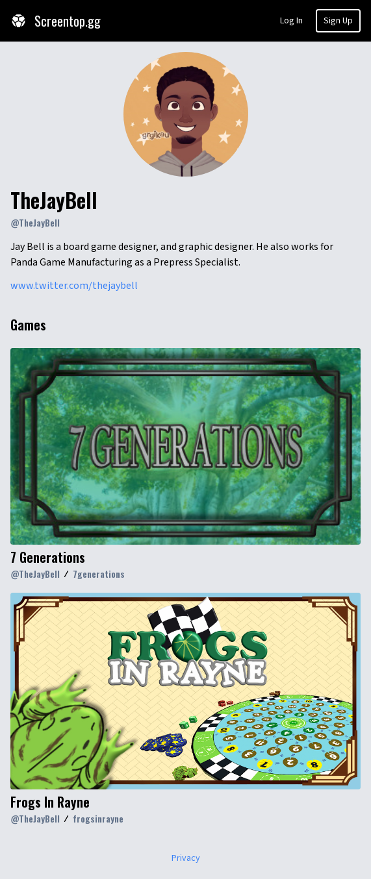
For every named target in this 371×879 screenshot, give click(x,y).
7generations (99, 573)
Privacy (186, 858)
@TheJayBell (35, 222)
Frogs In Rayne (50, 801)
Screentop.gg (55, 21)
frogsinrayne (98, 818)
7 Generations (47, 557)
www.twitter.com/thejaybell (74, 286)
